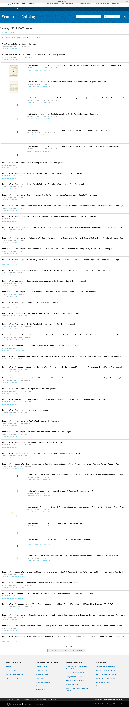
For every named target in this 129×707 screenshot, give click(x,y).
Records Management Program (106, 674)
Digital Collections (42, 670)
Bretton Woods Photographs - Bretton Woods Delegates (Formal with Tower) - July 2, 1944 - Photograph (43, 174)
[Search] (88, 16)
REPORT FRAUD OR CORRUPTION (113, 699)
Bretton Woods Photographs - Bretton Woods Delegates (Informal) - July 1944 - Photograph (38, 324)
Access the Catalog (15, 9)
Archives (4, 9)
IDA (30, 704)
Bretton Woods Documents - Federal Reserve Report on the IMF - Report (56, 523)
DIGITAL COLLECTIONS (68, 3)
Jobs (49, 699)
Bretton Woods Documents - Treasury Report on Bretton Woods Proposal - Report (60, 491)
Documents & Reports (43, 682)
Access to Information (40, 699)
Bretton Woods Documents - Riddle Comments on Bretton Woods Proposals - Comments (63, 114)
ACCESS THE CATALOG (85, 3)
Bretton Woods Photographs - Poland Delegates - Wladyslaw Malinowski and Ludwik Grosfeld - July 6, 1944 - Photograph (50, 217)
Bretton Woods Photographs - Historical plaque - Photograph (26, 410)
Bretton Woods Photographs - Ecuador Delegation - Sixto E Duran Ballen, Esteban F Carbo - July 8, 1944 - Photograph (49, 292)
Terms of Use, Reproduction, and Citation (77, 689)
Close (126, 2)
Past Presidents (11, 670)
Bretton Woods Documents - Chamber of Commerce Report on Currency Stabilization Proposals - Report (69, 130)
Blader (112, 17)
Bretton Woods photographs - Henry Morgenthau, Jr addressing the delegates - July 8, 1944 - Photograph (44, 281)
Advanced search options (11, 32)
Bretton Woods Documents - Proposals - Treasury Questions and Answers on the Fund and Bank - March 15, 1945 (72, 556)
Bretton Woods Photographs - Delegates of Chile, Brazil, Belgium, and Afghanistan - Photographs (41, 453)
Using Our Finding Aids (74, 677)
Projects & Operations (43, 686)
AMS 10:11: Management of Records (108, 670)
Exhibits (8, 667)
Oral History (40, 678)
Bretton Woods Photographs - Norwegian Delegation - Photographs (29, 389)
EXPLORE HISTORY (52, 3)
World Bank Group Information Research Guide (76, 668)
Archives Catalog (41, 667)
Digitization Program (103, 682)
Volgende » (80, 651)
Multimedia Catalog (42, 674)
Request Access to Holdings (75, 680)
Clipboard (125, 16)
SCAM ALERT (98, 699)
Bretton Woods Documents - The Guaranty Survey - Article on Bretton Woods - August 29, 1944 (40, 346)
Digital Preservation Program (106, 678)
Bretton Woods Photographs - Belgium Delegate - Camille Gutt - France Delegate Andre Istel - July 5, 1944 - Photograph (50, 195)
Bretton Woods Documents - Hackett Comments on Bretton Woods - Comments (59, 540)
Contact (55, 699)
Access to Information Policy (105, 667)
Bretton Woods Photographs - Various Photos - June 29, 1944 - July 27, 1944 (32, 303)
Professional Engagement (104, 686)
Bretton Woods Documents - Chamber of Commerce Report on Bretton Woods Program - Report (40, 583)
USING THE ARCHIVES (102, 3)
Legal (8, 699)
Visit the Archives (72, 684)
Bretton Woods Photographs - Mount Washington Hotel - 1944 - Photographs (33, 163)
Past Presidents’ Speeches (14, 674)
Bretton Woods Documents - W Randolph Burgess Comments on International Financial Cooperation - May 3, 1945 (48, 594)
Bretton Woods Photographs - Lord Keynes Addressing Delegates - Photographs (34, 443)
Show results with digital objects (37, 38)
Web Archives (40, 690)
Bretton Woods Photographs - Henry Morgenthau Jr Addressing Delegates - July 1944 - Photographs (42, 313)
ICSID (41, 704)
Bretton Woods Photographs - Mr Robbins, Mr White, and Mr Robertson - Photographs (36, 432)
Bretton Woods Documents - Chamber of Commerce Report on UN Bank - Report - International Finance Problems (73, 147)
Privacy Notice (16, 699)
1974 (73, 651)
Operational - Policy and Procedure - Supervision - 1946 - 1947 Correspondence (33, 55)
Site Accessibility (27, 699)
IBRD (25, 704)
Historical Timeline (12, 678)
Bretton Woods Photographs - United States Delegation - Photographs (30, 421)
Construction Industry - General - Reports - (19, 44)
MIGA (37, 704)
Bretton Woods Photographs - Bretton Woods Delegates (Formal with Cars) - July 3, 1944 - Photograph (43, 184)
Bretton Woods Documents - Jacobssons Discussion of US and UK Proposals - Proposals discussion (66, 82)
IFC (33, 704)
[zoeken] (99, 16)
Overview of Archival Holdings (76, 673)
